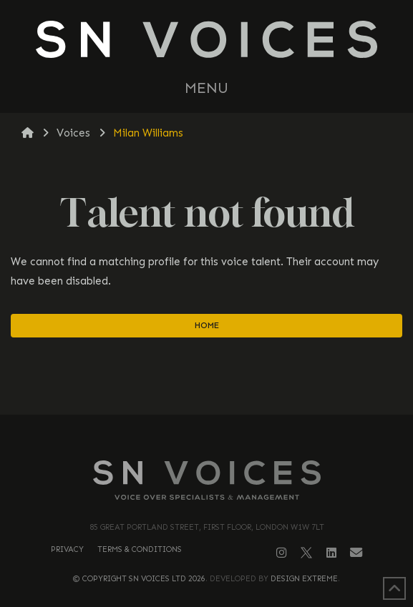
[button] (206, 88)
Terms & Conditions (139, 549)
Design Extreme (304, 578)
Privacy (67, 549)
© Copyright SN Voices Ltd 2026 (139, 578)
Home (207, 325)
